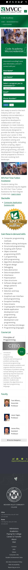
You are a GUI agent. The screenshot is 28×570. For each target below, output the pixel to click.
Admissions (14, 528)
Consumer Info (14, 555)
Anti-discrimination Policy (14, 562)
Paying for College (14, 534)
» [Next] (27, 353)
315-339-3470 (4, 524)
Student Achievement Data (14, 557)
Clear (11, 105)
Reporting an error (14, 567)
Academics (14, 531)
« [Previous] (1, 353)
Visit (14, 542)
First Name (8, 71)
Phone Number (9, 98)
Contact (14, 546)
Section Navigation (14, 440)
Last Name (8, 77)
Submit (6, 105)
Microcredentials (12, 22)
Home (3, 22)
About (14, 539)
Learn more (16, 194)
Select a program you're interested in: (12, 84)
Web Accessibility (14, 564)
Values (14, 552)
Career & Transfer (14, 536)
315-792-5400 (4, 516)
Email (6, 92)
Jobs (14, 549)
